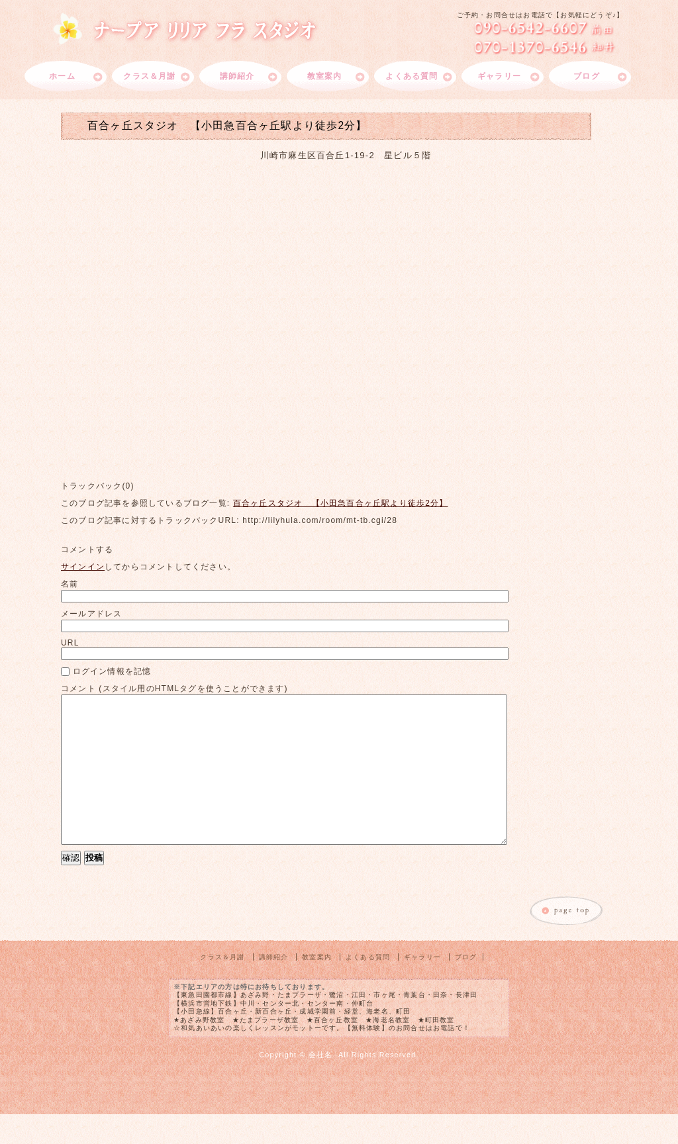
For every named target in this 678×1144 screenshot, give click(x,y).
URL (70, 642)
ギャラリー (499, 76)
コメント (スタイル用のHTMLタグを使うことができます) (174, 688)
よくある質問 (411, 76)
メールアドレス (91, 613)
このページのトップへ (567, 941)
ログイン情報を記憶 (106, 671)
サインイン (83, 566)
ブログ (586, 76)
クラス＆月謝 (149, 76)
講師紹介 (237, 76)
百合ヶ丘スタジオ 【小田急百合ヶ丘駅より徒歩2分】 (340, 503)
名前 (69, 584)
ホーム (62, 76)
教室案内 (324, 76)
